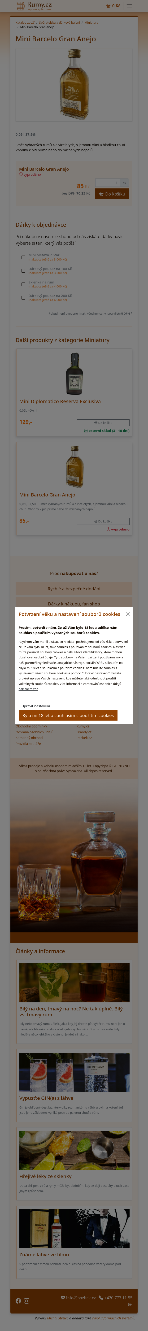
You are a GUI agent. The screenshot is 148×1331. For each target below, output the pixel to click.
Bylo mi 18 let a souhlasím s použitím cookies (68, 715)
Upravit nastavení (36, 706)
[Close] (127, 614)
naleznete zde (28, 689)
